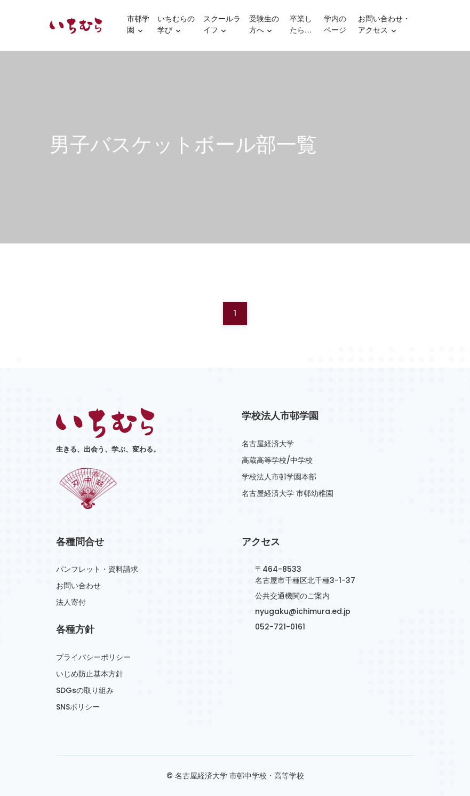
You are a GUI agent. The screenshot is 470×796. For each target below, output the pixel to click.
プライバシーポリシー (93, 657)
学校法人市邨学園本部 (279, 476)
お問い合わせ (78, 585)
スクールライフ (222, 26)
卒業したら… (301, 24)
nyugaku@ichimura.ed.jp (302, 611)
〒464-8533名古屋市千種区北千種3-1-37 (305, 575)
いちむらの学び (176, 26)
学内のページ (335, 24)
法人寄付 (71, 602)
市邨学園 (138, 26)
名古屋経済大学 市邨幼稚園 (287, 493)
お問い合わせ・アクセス (384, 26)
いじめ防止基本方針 (89, 673)
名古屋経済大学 (268, 443)
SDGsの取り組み (85, 690)
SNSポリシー (78, 707)
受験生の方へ (264, 26)
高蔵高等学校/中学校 (277, 460)
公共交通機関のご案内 (292, 595)
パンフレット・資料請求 (97, 569)
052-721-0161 (280, 626)
